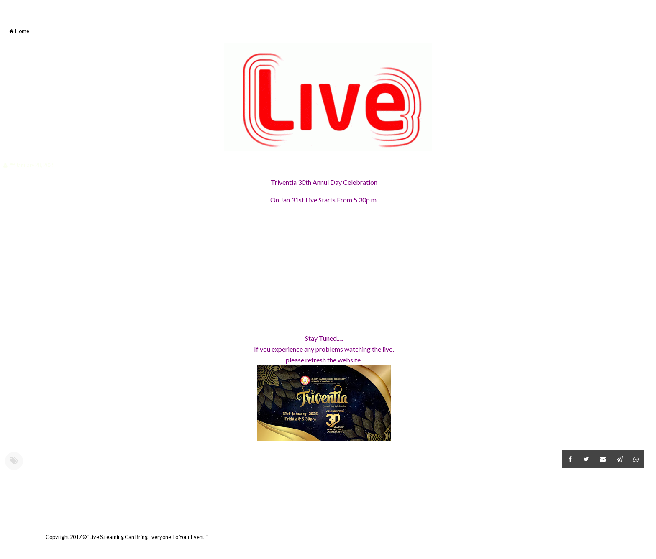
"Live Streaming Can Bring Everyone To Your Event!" (147, 536)
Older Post (643, 516)
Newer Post (4, 516)
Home (19, 31)
